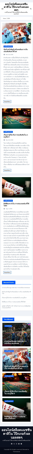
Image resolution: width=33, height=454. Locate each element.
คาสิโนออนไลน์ (8, 46)
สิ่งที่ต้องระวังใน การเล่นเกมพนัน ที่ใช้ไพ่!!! (14, 302)
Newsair (25, 449)
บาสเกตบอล (8, 326)
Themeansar (16, 451)
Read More (7, 101)
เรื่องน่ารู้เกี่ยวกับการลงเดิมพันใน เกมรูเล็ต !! (14, 297)
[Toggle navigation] (2, 8)
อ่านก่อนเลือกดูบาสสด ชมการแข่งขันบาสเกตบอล (16, 287)
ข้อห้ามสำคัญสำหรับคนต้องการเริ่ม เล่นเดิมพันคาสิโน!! (16, 367)
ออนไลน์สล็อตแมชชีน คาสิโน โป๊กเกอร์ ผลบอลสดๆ (16, 7)
